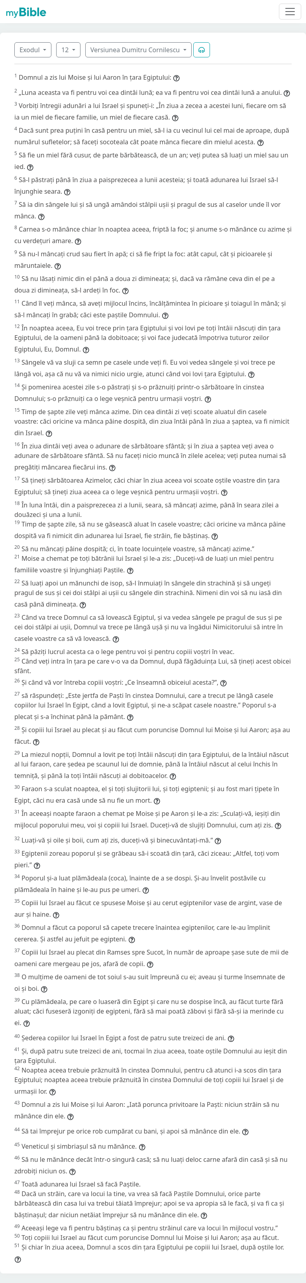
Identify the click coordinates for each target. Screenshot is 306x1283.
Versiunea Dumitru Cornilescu (136, 49)
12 (65, 49)
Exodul (30, 49)
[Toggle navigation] (290, 12)
